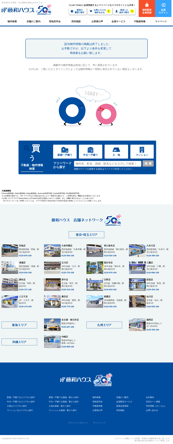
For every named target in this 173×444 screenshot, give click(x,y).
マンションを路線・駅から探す (63, 410)
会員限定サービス (124, 401)
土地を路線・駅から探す (60, 406)
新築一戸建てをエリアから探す (21, 397)
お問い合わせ (152, 410)
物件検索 (97, 397)
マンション (142, 155)
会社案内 (150, 397)
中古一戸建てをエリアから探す (21, 401)
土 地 (116, 155)
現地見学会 (98, 401)
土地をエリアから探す (17, 406)
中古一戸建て (90, 155)
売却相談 (120, 410)
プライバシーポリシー (78, 423)
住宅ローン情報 (153, 401)
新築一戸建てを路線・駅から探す (64, 397)
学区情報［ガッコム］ (156, 406)
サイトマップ (99, 423)
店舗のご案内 (122, 397)
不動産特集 (98, 406)
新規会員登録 (122, 406)
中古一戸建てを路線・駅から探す (64, 401)
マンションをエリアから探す (20, 410)
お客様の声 (98, 410)
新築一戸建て (64, 155)
